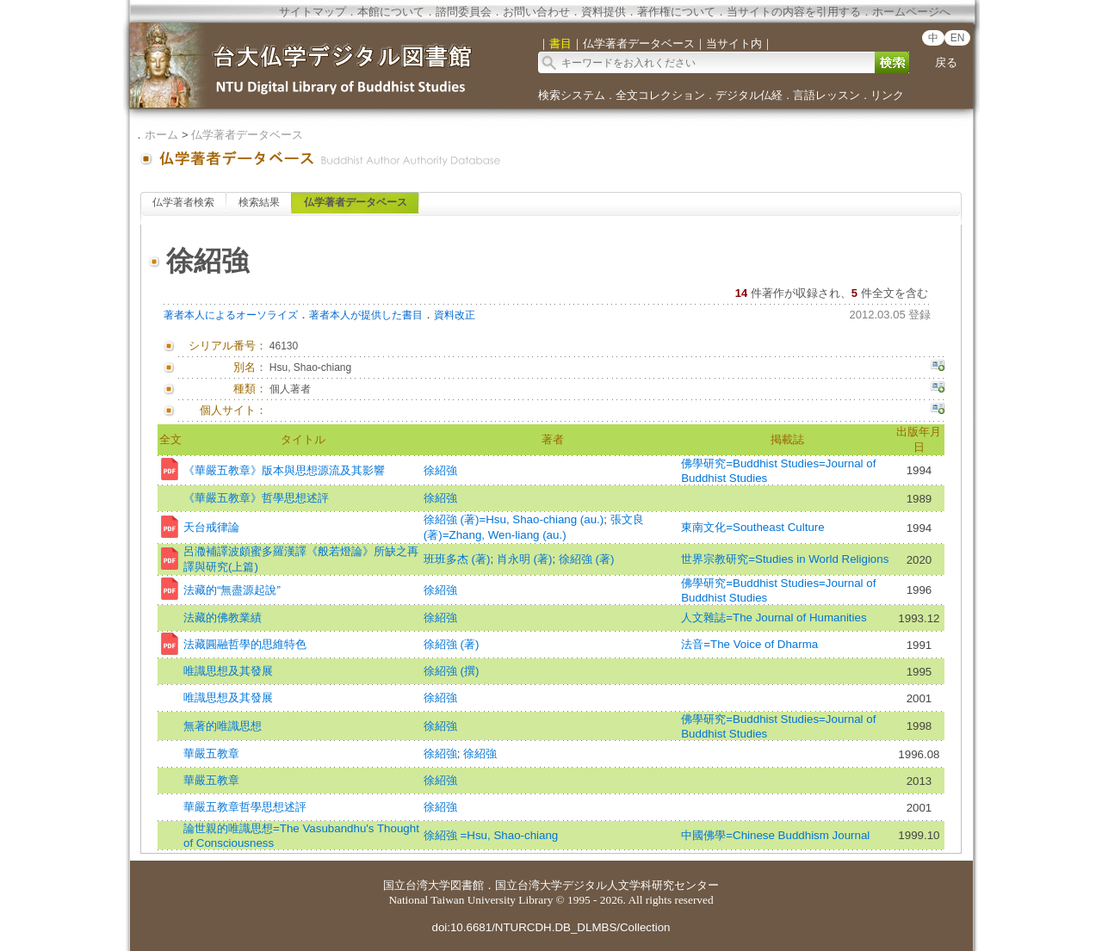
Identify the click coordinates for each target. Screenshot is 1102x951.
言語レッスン (826, 95)
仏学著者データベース (247, 134)
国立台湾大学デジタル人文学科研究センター (607, 885)
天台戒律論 (211, 527)
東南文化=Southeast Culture (752, 527)
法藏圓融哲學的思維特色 (244, 644)
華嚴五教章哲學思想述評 (244, 806)
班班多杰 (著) (457, 559)
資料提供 (603, 11)
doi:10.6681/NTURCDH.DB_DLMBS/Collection (550, 927)
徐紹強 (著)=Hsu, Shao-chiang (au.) (514, 519)
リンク (887, 95)
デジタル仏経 (749, 95)
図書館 (467, 885)
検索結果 (259, 202)
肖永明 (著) (525, 559)
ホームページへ (911, 11)
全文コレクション (660, 95)
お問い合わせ (536, 11)
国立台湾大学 (416, 885)
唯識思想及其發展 (228, 670)
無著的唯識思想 (222, 725)
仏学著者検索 (183, 202)
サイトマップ (312, 11)
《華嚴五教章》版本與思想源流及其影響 (284, 470)
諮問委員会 (464, 11)
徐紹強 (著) (587, 559)
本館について (390, 11)
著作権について (676, 11)
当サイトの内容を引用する (794, 11)
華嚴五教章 (211, 753)
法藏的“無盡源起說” (232, 590)
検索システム (571, 95)
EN (957, 38)
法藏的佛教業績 (222, 617)
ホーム (161, 134)
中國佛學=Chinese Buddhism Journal (775, 835)
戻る (946, 62)
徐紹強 (440, 470)
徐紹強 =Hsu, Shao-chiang (491, 835)
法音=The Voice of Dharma (749, 644)
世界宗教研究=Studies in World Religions (784, 559)
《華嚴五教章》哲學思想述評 (256, 497)
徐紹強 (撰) (452, 670)
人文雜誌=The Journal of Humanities (773, 617)
